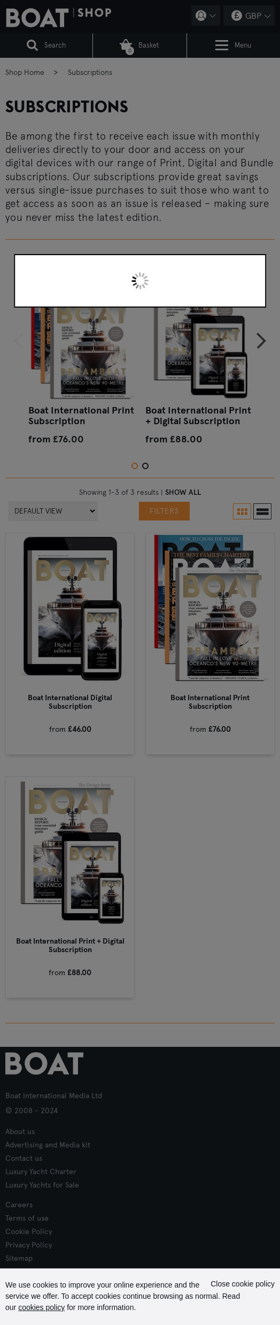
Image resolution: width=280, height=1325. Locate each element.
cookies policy (41, 1307)
